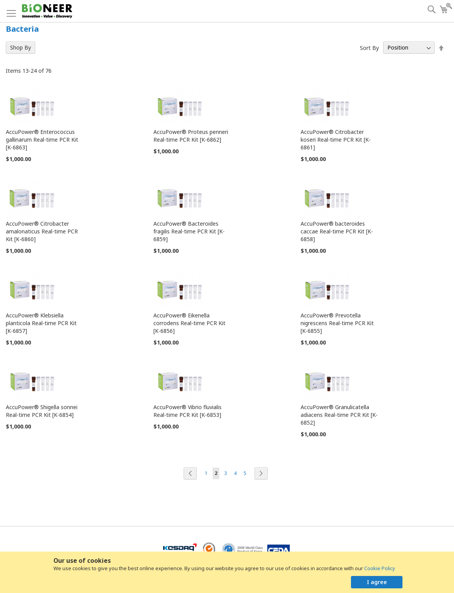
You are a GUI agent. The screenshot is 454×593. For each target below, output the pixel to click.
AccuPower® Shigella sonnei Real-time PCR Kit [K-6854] (41, 410)
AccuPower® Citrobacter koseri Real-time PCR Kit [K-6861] (336, 139)
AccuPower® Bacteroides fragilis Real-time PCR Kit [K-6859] (189, 231)
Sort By (369, 47)
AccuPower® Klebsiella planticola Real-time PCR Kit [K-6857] (41, 323)
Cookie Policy (379, 568)
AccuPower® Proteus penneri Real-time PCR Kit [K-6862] (190, 135)
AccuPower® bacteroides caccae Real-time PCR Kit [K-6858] (337, 231)
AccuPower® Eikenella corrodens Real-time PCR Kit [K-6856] (189, 323)
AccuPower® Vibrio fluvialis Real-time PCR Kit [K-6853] (187, 410)
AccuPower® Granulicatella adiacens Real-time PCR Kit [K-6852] (339, 414)
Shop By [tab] (20, 47)
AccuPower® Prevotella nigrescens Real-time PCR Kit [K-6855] (337, 323)
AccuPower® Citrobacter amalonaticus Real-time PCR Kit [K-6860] (42, 231)
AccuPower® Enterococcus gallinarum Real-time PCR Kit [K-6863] (42, 139)
